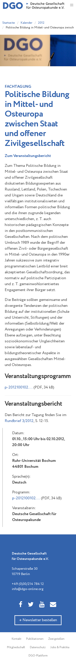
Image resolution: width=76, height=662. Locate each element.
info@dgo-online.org (27, 589)
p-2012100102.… (19, 387)
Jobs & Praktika (59, 647)
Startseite (8, 23)
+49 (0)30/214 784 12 (28, 583)
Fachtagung (18, 87)
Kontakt (16, 639)
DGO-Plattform (38, 656)
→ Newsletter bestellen (38, 620)
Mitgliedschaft (16, 647)
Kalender (26, 23)
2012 (41, 23)
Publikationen (34, 639)
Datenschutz (38, 647)
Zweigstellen (56, 639)
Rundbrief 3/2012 (19, 421)
